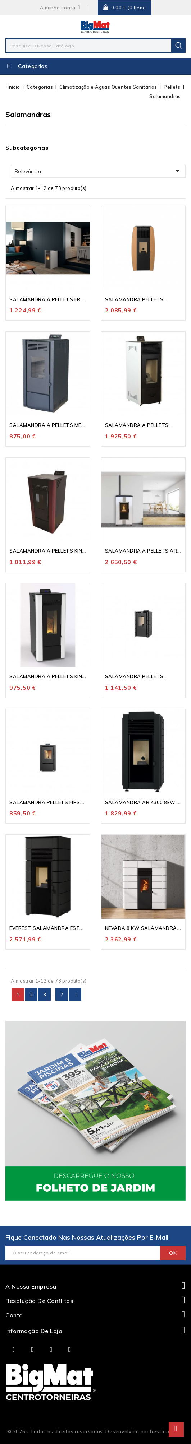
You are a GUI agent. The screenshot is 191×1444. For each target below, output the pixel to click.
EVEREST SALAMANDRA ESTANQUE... (54, 928)
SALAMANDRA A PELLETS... (139, 425)
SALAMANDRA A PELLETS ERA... (48, 299)
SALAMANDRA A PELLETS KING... (49, 551)
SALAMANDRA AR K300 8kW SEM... (148, 802)
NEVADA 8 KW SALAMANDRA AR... (147, 928)
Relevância (98, 171)
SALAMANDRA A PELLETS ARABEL (147, 551)
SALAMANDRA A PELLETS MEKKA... (52, 425)
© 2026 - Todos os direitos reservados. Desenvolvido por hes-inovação (95, 1431)
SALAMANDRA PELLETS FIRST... (48, 802)
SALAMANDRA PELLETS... (136, 299)
